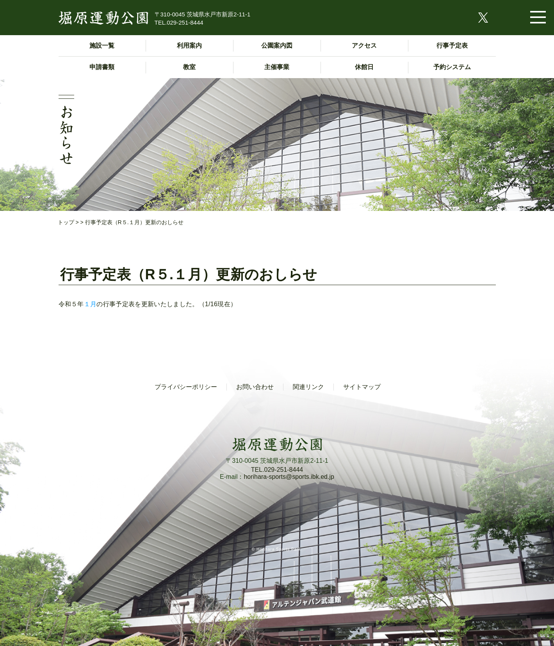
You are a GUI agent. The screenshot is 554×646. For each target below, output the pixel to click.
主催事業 (276, 67)
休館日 (364, 67)
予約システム (452, 67)
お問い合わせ (255, 387)
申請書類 (101, 67)
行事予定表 (452, 45)
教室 (189, 67)
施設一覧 (101, 45)
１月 (90, 304)
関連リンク (308, 387)
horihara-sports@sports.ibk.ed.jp (289, 476)
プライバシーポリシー (186, 387)
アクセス (364, 45)
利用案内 (189, 45)
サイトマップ (362, 387)
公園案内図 (276, 45)
